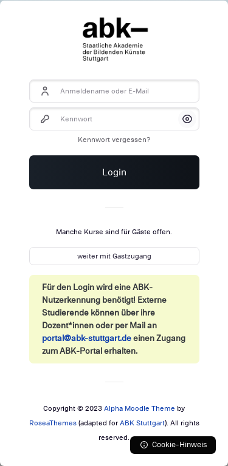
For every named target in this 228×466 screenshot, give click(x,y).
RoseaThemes (53, 423)
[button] (187, 119)
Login (114, 172)
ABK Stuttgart (142, 423)
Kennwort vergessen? (114, 139)
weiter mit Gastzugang (114, 256)
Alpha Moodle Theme (139, 408)
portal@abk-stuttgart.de (86, 338)
